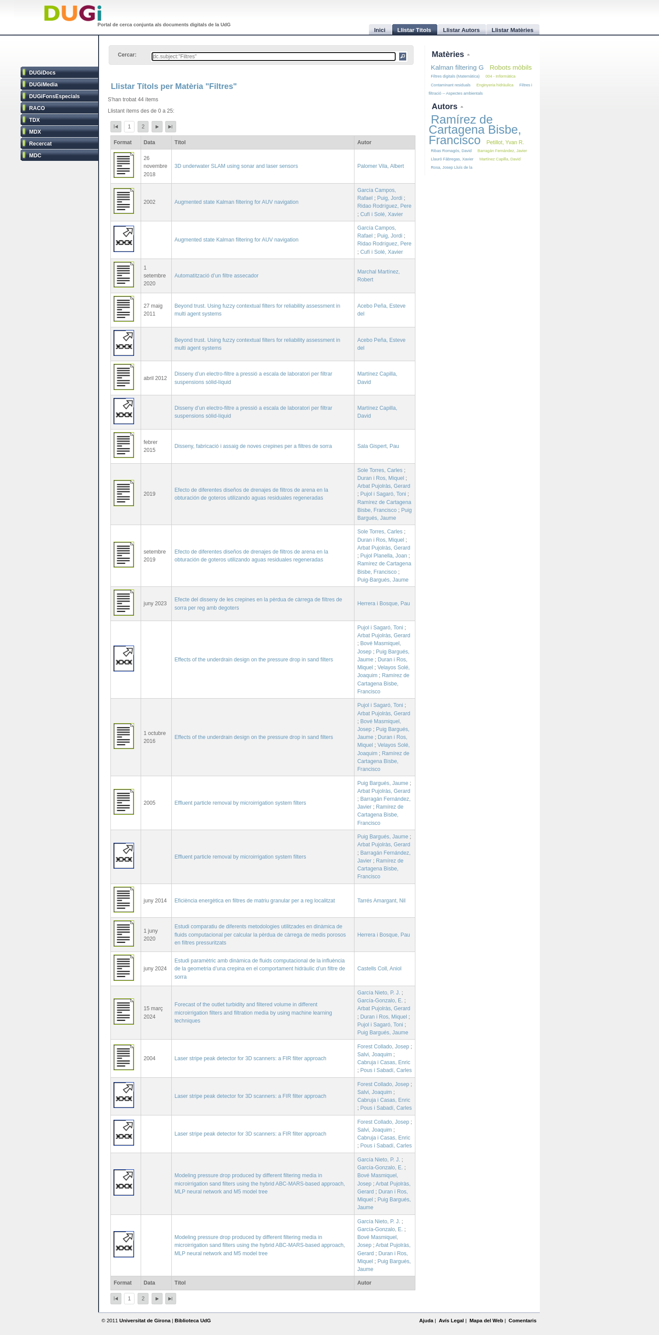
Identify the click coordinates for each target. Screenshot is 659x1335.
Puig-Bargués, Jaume (382, 580)
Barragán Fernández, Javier (502, 151)
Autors (446, 106)
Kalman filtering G (457, 67)
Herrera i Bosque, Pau (383, 603)
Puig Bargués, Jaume (382, 783)
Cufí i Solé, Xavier (381, 214)
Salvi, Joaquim (374, 1054)
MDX (35, 132)
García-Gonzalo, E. (380, 1001)
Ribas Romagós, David (451, 151)
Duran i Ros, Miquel (380, 478)
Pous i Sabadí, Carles (386, 1070)
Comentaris (523, 1320)
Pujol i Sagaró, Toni (383, 494)
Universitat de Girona (144, 1320)
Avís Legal (451, 1320)
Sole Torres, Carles (379, 470)
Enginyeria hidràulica (495, 85)
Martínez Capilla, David (500, 159)
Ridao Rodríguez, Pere (384, 206)
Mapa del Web (486, 1320)
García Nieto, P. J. (378, 993)
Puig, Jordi (389, 198)
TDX (34, 120)
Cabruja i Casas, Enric (383, 1062)
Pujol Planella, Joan (383, 556)
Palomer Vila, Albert (380, 166)
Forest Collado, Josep (383, 1047)
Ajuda (426, 1320)
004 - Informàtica (500, 76)
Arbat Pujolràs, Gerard (383, 486)
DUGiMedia (43, 85)
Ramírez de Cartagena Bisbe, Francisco (383, 683)
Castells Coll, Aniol (379, 969)
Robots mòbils (510, 67)
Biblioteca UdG (193, 1320)
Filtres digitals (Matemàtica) (455, 76)
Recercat (40, 144)
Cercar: (127, 55)
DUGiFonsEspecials (54, 96)
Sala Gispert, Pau (378, 446)
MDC (35, 156)
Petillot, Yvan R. (505, 142)
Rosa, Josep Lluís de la (451, 167)
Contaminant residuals (451, 85)
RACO (37, 108)
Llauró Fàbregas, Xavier (452, 159)
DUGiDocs (42, 73)
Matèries (449, 54)
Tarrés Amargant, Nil (381, 901)
